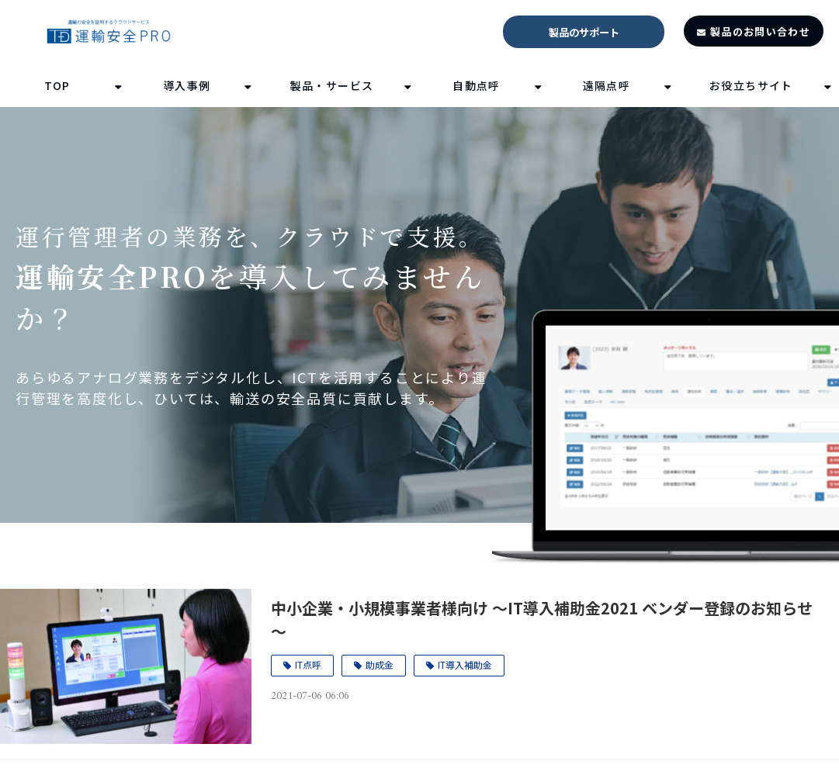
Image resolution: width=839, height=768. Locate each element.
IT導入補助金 (465, 664)
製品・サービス (332, 85)
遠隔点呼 (607, 85)
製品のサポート (584, 32)
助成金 (379, 664)
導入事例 (187, 85)
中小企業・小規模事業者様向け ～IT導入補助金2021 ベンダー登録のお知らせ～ (542, 619)
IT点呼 (308, 664)
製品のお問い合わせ (760, 31)
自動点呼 (476, 85)
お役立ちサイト (751, 85)
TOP (57, 85)
